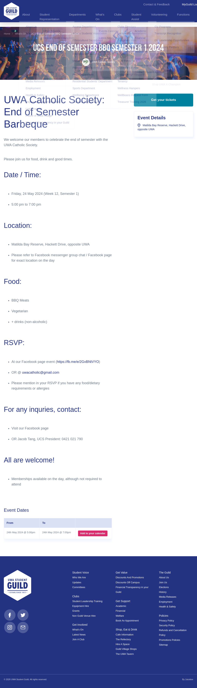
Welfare (120, 615)
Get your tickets (163, 101)
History (162, 592)
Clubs (75, 596)
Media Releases (167, 597)
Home (7, 33)
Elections (164, 587)
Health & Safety (167, 606)
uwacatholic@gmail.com (40, 372)
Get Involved (80, 624)
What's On (20, 33)
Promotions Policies (169, 640)
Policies (164, 615)
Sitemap (163, 645)
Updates (76, 582)
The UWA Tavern (125, 654)
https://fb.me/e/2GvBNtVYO (78, 362)
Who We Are (79, 577)
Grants (76, 611)
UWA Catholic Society (98, 62)
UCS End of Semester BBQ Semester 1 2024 (55, 33)
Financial (120, 611)
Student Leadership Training (87, 601)
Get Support (123, 601)
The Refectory (123, 639)
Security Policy (167, 625)
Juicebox (189, 679)
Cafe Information (125, 634)
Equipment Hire (80, 606)
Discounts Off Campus (128, 582)
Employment (165, 602)
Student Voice (80, 572)
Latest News (78, 634)
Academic (121, 606)
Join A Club (78, 639)
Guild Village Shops (126, 649)
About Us (164, 577)
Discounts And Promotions (130, 577)
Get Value (122, 572)
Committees (78, 587)
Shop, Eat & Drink (127, 629)
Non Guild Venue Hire (84, 615)
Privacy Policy (166, 620)
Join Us (163, 582)
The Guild (165, 572)
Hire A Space (123, 644)
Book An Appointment (127, 620)
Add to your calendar (92, 533)
